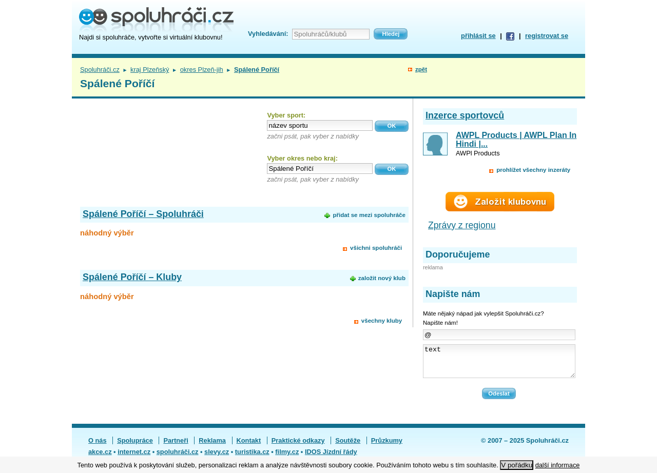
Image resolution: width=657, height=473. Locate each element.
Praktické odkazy (298, 446)
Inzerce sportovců (465, 115)
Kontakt (249, 446)
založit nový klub (381, 278)
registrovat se (546, 36)
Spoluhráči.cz (100, 69)
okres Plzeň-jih (201, 69)
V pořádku (516, 465)
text (499, 364)
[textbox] (320, 125)
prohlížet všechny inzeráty (533, 170)
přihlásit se (478, 36)
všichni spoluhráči (376, 248)
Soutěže (347, 446)
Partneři (175, 446)
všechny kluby (381, 321)
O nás (97, 446)
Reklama (212, 446)
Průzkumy (386, 446)
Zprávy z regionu (462, 225)
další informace (557, 465)
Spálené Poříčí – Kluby (132, 277)
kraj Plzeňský (149, 69)
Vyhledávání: (268, 33)
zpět (421, 69)
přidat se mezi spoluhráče (369, 215)
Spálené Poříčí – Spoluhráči (143, 214)
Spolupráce (135, 446)
